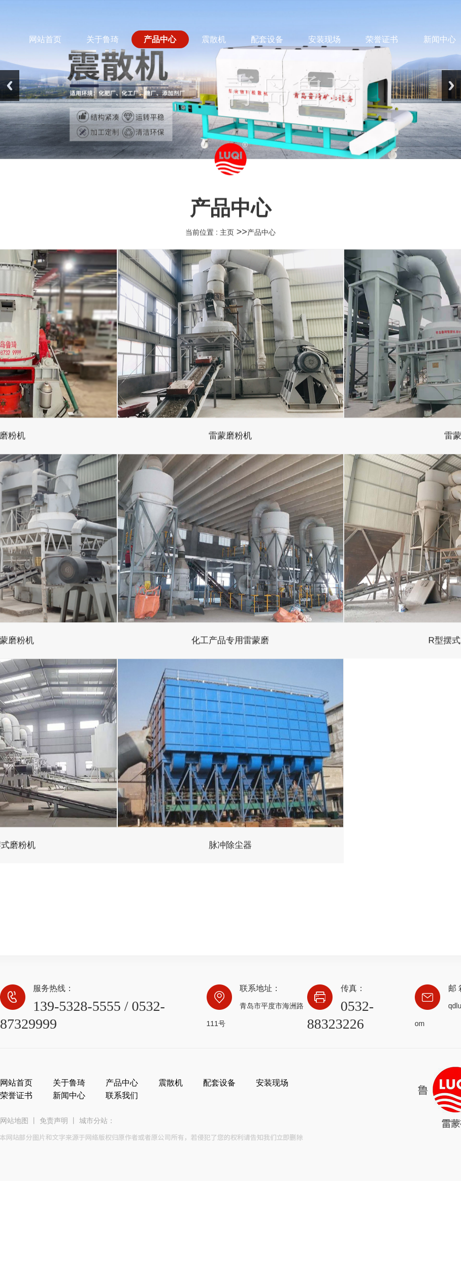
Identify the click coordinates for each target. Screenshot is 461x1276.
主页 (227, 240)
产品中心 (261, 240)
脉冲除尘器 (230, 852)
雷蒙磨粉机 (230, 443)
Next (451, 85)
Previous (9, 85)
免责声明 (54, 1121)
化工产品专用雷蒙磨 (230, 648)
